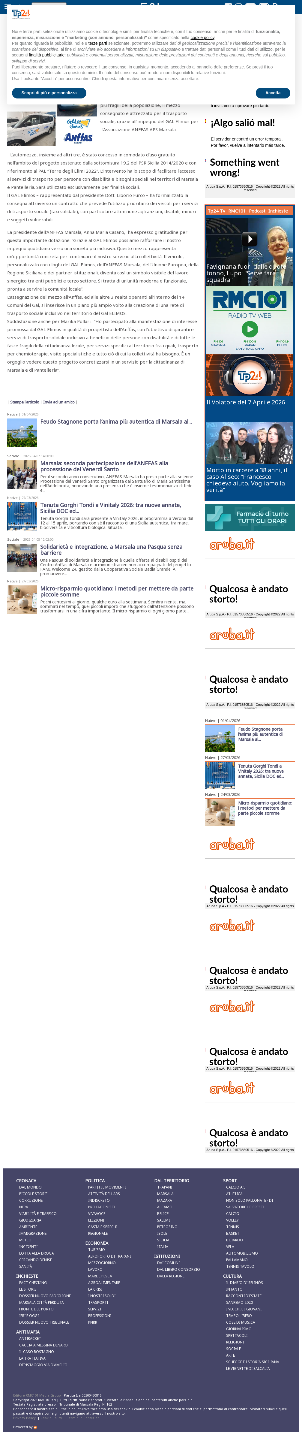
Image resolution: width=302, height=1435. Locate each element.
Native (12, 414)
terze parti (97, 43)
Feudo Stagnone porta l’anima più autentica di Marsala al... (260, 734)
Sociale (13, 456)
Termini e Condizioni (83, 1417)
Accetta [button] (273, 92)
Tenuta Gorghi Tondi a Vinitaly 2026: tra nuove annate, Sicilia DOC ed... (261, 771)
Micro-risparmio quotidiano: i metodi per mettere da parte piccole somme (265, 808)
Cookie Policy (51, 1417)
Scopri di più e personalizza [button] (49, 92)
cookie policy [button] (202, 37)
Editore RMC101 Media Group (37, 1395)
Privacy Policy (24, 1417)
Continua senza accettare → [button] (260, 14)
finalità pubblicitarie (46, 55)
